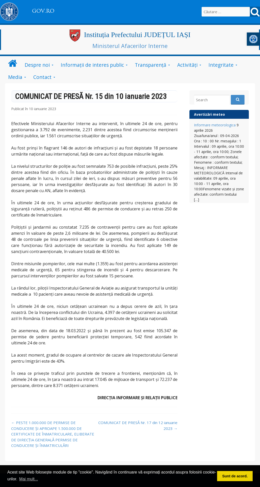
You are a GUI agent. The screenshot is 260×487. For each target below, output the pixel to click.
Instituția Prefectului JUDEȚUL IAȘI (137, 35)
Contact (42, 77)
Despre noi (37, 64)
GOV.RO (43, 11)
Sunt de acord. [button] (235, 476)
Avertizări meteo (209, 114)
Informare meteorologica (215, 125)
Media (15, 77)
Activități (187, 64)
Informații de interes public (92, 64)
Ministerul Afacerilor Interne (130, 45)
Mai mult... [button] (28, 479)
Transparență (150, 64)
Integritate (221, 64)
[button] (253, 39)
